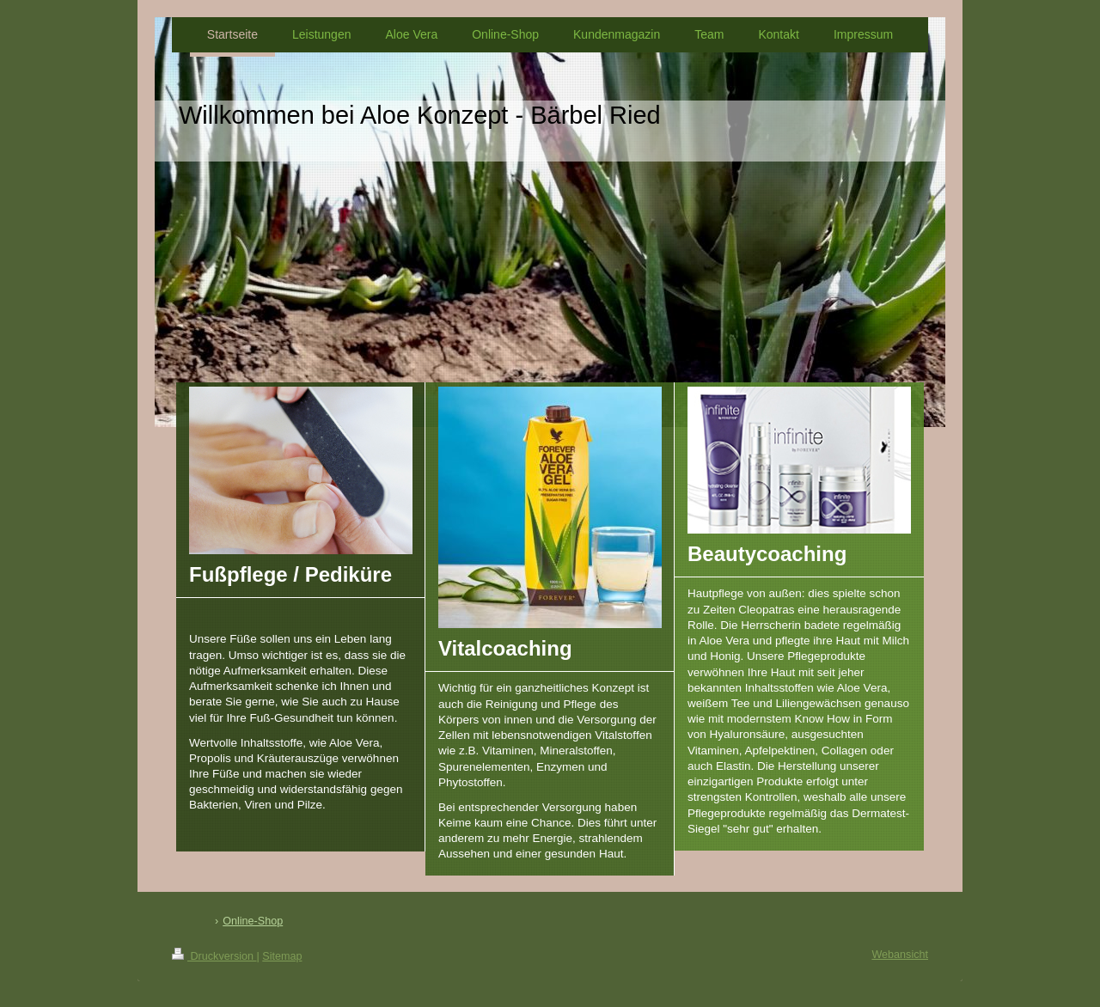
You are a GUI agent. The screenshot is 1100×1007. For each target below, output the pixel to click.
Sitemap (282, 956)
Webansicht (899, 955)
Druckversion (214, 956)
